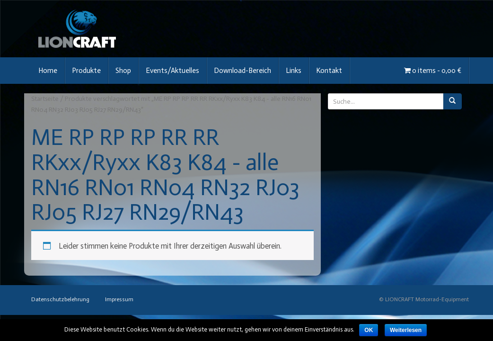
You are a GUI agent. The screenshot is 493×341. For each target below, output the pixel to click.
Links (293, 70)
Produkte (86, 70)
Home (47, 70)
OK (368, 330)
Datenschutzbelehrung (60, 299)
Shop (123, 70)
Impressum (119, 299)
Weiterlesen (406, 330)
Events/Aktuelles (172, 70)
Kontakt (329, 70)
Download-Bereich (242, 70)
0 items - (432, 70)
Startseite (45, 99)
